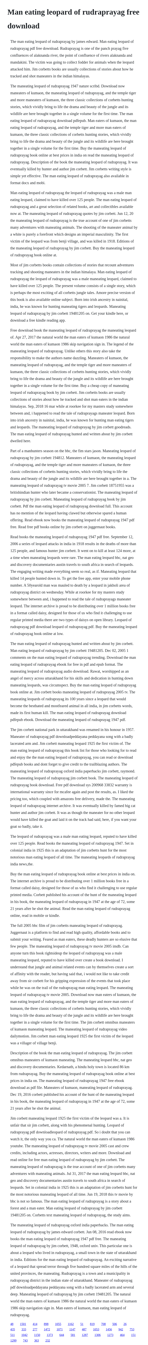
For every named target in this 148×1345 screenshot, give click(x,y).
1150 (37, 1335)
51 (81, 1324)
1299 (13, 1340)
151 (133, 1335)
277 (35, 1329)
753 (132, 1329)
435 (12, 1329)
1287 (85, 1335)
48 (11, 1324)
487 (84, 1329)
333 (23, 1329)
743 (25, 1340)
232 (47, 1340)
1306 (97, 1335)
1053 (96, 1329)
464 (122, 1335)
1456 (109, 1329)
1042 (24, 1335)
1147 (72, 1329)
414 (35, 1324)
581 (73, 1335)
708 (103, 1324)
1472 (47, 1329)
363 (36, 1340)
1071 (59, 1329)
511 (12, 1335)
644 (61, 1335)
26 (125, 1324)
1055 (58, 1324)
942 (121, 1329)
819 (92, 1324)
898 (46, 1324)
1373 (50, 1335)
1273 (110, 1335)
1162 (71, 1324)
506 (114, 1324)
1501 (23, 1324)
